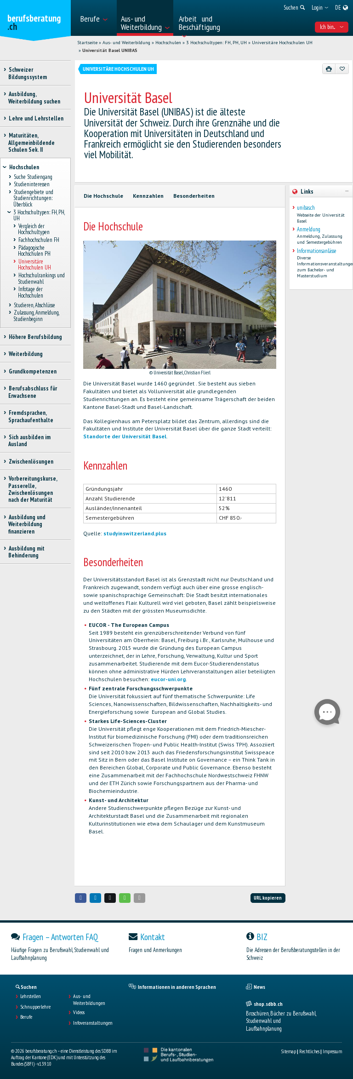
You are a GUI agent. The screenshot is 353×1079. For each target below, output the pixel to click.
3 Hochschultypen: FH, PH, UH (216, 43)
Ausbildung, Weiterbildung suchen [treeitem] (34, 97)
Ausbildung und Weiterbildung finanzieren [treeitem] (27, 524)
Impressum (332, 1051)
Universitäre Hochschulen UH (282, 43)
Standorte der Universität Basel (124, 436)
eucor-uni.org (168, 679)
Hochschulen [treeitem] (24, 167)
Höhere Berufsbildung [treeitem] (35, 337)
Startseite (87, 43)
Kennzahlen (148, 195)
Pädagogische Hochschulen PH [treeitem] (34, 251)
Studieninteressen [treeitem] (31, 185)
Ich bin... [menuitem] (331, 27)
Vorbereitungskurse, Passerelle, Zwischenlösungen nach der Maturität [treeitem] (32, 489)
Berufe (26, 1017)
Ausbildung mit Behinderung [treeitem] (26, 552)
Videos (79, 1012)
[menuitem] (95, 18)
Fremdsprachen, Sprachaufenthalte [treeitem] (30, 416)
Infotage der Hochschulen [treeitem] (30, 292)
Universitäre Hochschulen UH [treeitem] (34, 264)
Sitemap (288, 1051)
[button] (81, 898)
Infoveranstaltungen (93, 1023)
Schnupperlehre (35, 1007)
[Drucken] (329, 68)
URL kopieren (268, 898)
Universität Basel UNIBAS (109, 50)
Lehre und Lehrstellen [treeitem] (35, 118)
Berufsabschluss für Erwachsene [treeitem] (32, 392)
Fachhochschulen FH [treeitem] (38, 240)
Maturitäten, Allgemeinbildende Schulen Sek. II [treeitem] (31, 143)
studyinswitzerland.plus (134, 533)
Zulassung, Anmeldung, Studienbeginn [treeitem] (36, 316)
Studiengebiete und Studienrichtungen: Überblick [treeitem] (33, 198)
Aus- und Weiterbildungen (89, 999)
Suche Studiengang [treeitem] (32, 177)
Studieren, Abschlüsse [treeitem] (34, 305)
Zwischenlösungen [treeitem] (30, 461)
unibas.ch (306, 207)
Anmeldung (308, 229)
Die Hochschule (103, 195)
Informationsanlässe (316, 250)
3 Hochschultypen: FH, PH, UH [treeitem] (39, 215)
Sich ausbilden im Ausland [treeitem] (29, 440)
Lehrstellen (30, 996)
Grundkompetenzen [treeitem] (32, 371)
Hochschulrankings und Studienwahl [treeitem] (41, 278)
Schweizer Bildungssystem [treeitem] (27, 73)
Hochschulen (168, 43)
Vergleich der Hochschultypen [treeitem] (34, 229)
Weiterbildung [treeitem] (25, 354)
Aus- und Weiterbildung (126, 43)
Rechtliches (309, 1051)
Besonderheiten (194, 195)
